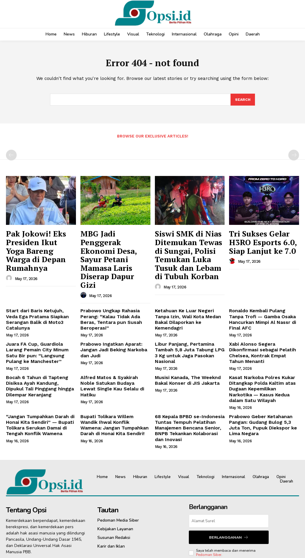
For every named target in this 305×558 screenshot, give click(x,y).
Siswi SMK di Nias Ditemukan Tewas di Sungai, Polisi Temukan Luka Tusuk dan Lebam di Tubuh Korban (188, 247)
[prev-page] (11, 157)
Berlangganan (228, 487)
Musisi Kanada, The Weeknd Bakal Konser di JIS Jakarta (184, 342)
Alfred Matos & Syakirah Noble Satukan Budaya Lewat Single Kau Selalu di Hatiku (112, 344)
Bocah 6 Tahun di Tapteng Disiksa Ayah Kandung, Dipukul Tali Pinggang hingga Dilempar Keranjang (38, 347)
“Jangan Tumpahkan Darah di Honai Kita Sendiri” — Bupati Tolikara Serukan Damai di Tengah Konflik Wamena (36, 377)
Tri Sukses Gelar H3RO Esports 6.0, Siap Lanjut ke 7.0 (262, 241)
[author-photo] (10, 262)
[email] (228, 471)
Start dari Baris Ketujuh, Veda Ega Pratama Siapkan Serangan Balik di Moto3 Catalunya (39, 289)
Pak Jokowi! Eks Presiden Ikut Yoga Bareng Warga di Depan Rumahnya (40, 244)
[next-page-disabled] (293, 157)
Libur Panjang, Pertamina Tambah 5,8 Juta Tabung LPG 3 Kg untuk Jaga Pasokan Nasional (189, 314)
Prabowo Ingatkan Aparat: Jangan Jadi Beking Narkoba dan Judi (114, 314)
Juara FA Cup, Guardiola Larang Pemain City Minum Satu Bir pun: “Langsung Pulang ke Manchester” (40, 317)
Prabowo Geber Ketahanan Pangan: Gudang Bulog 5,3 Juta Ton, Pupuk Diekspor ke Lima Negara (262, 377)
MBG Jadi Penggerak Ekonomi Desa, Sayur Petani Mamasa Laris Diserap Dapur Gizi (110, 244)
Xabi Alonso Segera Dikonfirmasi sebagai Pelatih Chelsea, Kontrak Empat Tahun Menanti (263, 314)
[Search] (242, 101)
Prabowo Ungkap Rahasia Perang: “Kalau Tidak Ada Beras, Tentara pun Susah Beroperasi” (114, 289)
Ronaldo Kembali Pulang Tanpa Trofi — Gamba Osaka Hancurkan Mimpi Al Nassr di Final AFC (263, 289)
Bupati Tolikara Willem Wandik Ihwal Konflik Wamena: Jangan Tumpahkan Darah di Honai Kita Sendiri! (113, 377)
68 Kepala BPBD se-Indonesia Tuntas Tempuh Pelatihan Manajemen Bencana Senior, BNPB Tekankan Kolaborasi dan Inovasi (187, 380)
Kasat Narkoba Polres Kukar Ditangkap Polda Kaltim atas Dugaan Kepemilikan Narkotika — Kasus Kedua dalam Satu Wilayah (264, 347)
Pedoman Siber (208, 504)
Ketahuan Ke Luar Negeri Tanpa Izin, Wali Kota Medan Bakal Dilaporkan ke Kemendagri (188, 289)
